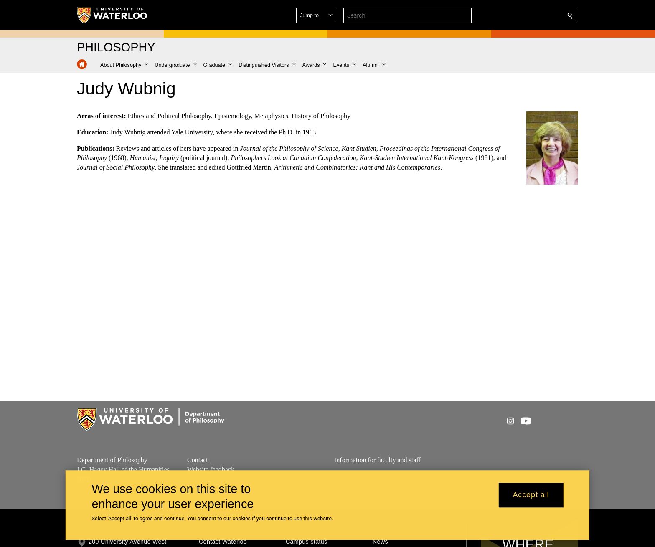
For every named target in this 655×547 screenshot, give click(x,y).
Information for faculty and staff (377, 459)
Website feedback (210, 469)
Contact (197, 459)
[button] (509, 15)
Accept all (531, 495)
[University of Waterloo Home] (112, 15)
